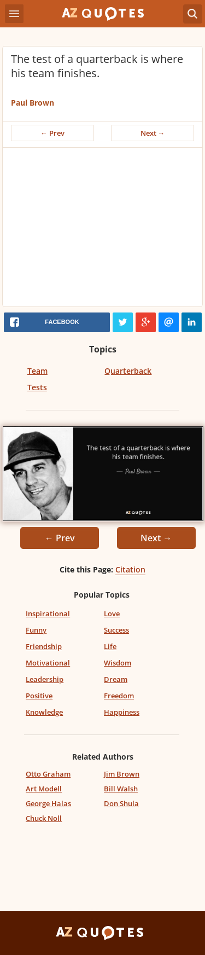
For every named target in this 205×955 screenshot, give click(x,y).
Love (112, 613)
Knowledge (44, 712)
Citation (130, 569)
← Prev (52, 133)
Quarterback (127, 371)
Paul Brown (32, 102)
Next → (152, 133)
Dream (115, 679)
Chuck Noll (44, 818)
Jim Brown (121, 774)
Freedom (119, 696)
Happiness (121, 712)
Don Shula (121, 803)
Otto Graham (48, 774)
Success (116, 630)
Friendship (44, 646)
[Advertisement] (102, 229)
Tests (37, 387)
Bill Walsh (121, 789)
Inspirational (48, 613)
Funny (36, 630)
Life (110, 646)
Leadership (44, 679)
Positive (39, 696)
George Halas (48, 803)
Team (37, 371)
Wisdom (117, 663)
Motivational (48, 663)
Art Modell (44, 789)
